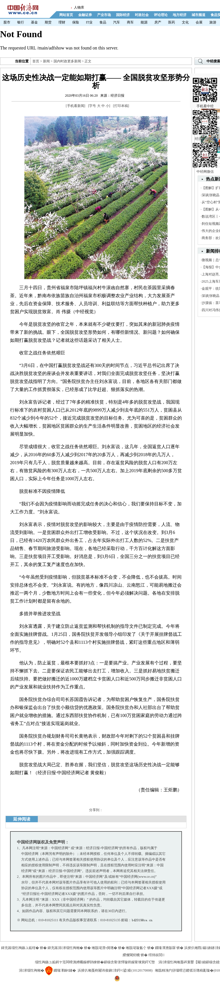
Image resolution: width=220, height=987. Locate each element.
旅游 (212, 22)
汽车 (116, 22)
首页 (35, 61)
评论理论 (161, 15)
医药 (171, 22)
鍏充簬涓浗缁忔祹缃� (65, 948)
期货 (48, 22)
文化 (185, 22)
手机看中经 (205, 86)
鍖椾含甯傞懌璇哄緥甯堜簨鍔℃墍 (129, 962)
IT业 (89, 22)
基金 (34, 22)
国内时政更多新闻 (67, 61)
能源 (144, 22)
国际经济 (123, 15)
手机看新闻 (75, 106)
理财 (61, 22)
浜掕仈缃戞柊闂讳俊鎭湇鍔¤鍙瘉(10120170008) (115, 970)
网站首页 (66, 15)
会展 (199, 22)
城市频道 (198, 15)
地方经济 (179, 15)
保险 (75, 22)
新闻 (46, 61)
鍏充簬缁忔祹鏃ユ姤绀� (20, 948)
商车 (130, 22)
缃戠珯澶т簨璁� (104, 948)
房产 (157, 22)
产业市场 (104, 15)
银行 (20, 22)
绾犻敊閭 (156, 955)
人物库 (79, 7)
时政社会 (142, 15)
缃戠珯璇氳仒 (136, 948)
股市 (6, 22)
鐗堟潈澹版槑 (165, 948)
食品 (102, 22)
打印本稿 (121, 106)
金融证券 (85, 15)
